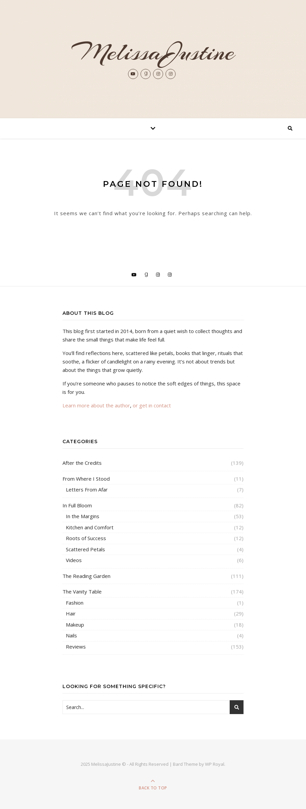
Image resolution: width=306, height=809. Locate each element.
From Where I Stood (86, 478)
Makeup (75, 624)
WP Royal (214, 764)
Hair (71, 613)
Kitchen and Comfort (89, 527)
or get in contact (151, 405)
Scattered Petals (85, 549)
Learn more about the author (96, 405)
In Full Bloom (77, 505)
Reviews (76, 646)
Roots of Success (86, 538)
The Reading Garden (86, 576)
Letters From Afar (87, 489)
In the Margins (82, 516)
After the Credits (82, 462)
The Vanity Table (82, 591)
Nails (71, 635)
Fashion (74, 602)
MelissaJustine (153, 52)
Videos (74, 560)
